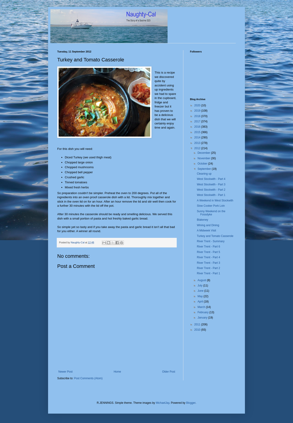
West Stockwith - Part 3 (211, 184)
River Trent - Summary (211, 241)
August (202, 280)
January (203, 317)
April (201, 301)
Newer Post (65, 371)
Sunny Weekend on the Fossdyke (211, 213)
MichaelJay (162, 402)
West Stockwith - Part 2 (211, 189)
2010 (197, 329)
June (201, 290)
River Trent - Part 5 (208, 252)
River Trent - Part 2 (208, 268)
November (204, 158)
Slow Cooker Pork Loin (211, 205)
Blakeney (202, 219)
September (205, 168)
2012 (197, 148)
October (203, 163)
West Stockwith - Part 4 (211, 179)
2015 (197, 132)
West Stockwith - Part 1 (211, 195)
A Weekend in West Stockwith (215, 200)
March (202, 307)
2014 (197, 137)
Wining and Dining (208, 225)
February (203, 312)
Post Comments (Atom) (88, 378)
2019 (197, 110)
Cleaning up (204, 173)
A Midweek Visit (206, 230)
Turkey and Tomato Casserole (215, 236)
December (204, 152)
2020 (197, 105)
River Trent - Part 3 (208, 262)
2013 (197, 143)
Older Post (168, 371)
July (200, 285)
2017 (197, 121)
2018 (197, 116)
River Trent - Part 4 (208, 257)
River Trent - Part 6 (208, 246)
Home (117, 371)
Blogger (190, 402)
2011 (197, 324)
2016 (197, 126)
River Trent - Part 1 (208, 273)
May (200, 296)
